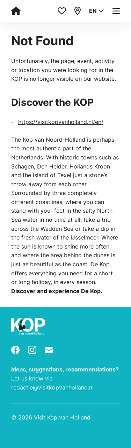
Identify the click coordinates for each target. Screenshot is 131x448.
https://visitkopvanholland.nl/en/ (60, 121)
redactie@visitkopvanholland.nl (52, 387)
